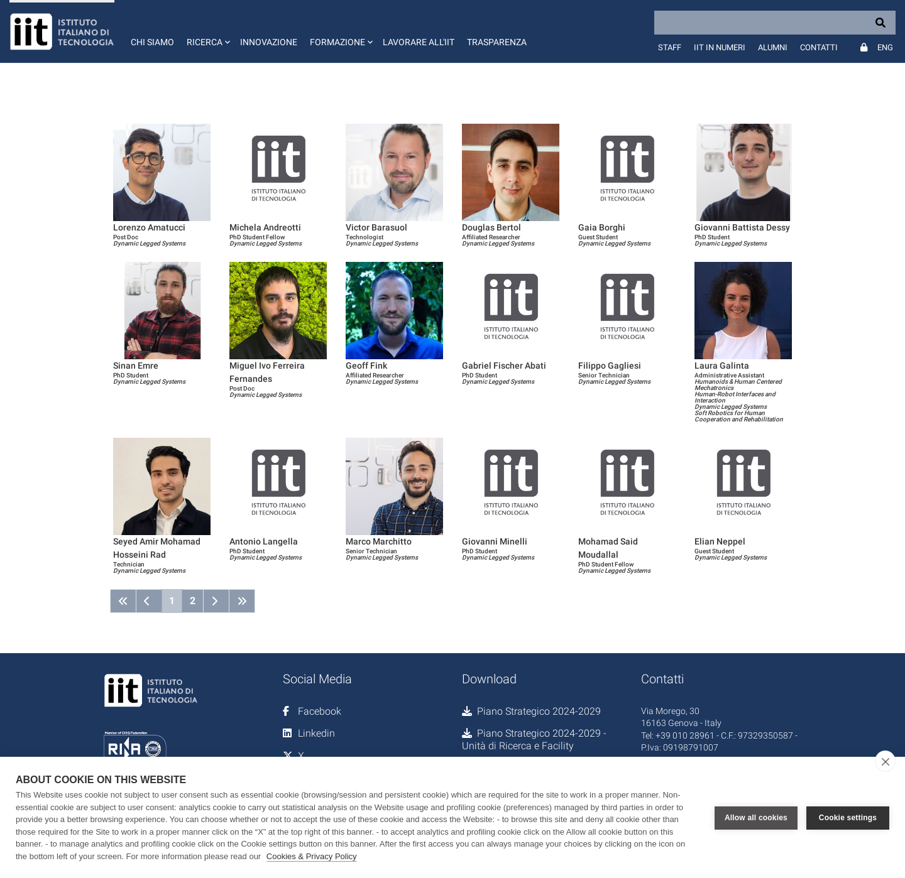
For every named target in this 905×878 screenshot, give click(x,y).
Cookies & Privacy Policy (311, 856)
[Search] (775, 23)
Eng (885, 47)
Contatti (819, 47)
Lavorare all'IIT (418, 42)
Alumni (772, 47)
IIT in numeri (719, 47)
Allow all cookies (756, 817)
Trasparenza (497, 42)
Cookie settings (848, 817)
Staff (669, 47)
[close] (885, 761)
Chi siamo (152, 42)
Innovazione (268, 42)
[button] (207, 31)
